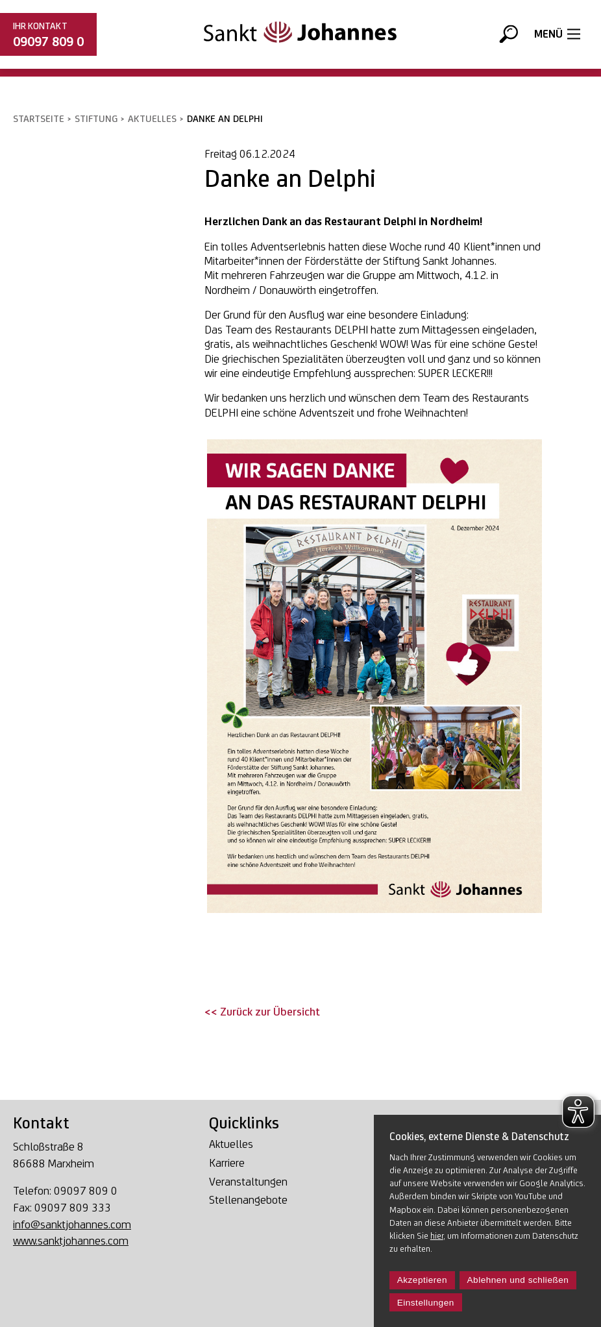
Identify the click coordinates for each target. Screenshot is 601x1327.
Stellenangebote (248, 1200)
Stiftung (96, 118)
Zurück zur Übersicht (268, 1011)
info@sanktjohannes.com (72, 1224)
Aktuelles (152, 118)
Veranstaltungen (248, 1182)
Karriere (227, 1163)
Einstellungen (425, 1303)
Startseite (38, 118)
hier (436, 1235)
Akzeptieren (422, 1280)
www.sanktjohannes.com (71, 1240)
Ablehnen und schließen (518, 1280)
